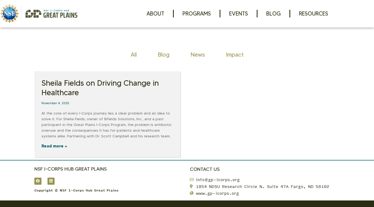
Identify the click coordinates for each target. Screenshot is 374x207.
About (155, 13)
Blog (273, 13)
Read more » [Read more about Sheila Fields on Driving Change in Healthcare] (54, 146)
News (198, 54)
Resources (313, 13)
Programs (196, 13)
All (134, 54)
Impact (235, 54)
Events (238, 13)
